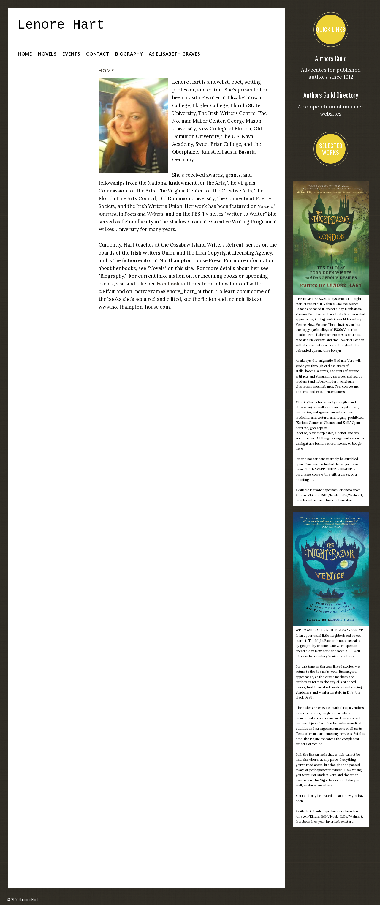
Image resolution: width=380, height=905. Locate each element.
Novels (47, 52)
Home (25, 52)
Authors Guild (330, 58)
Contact (97, 52)
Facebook (168, 282)
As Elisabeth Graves (174, 52)
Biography (129, 52)
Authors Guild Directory (330, 94)
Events (71, 52)
